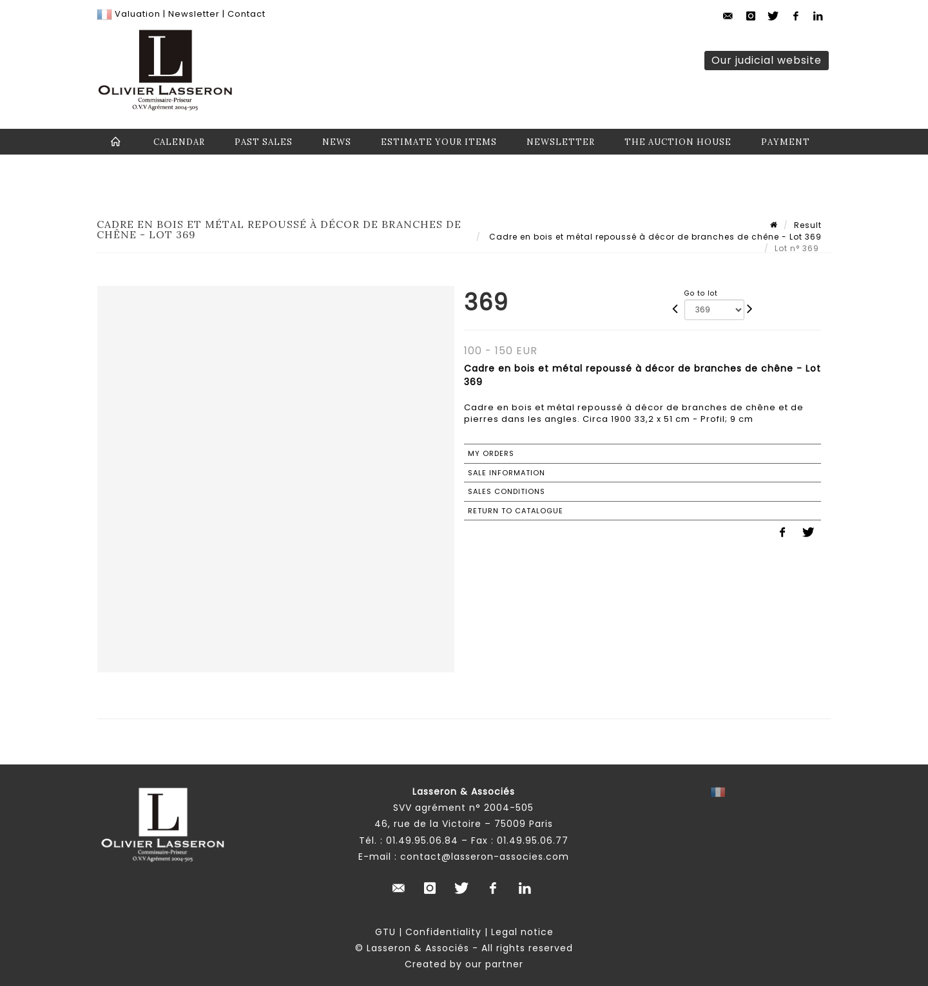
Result (808, 225)
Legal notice (522, 931)
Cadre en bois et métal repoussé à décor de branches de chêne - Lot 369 (654, 236)
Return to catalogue (515, 511)
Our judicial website (766, 60)
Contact (246, 14)
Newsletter (193, 14)
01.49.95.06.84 (422, 840)
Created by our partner (464, 964)
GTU (385, 931)
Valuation (137, 14)
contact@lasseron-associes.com (484, 856)
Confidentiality (443, 931)
